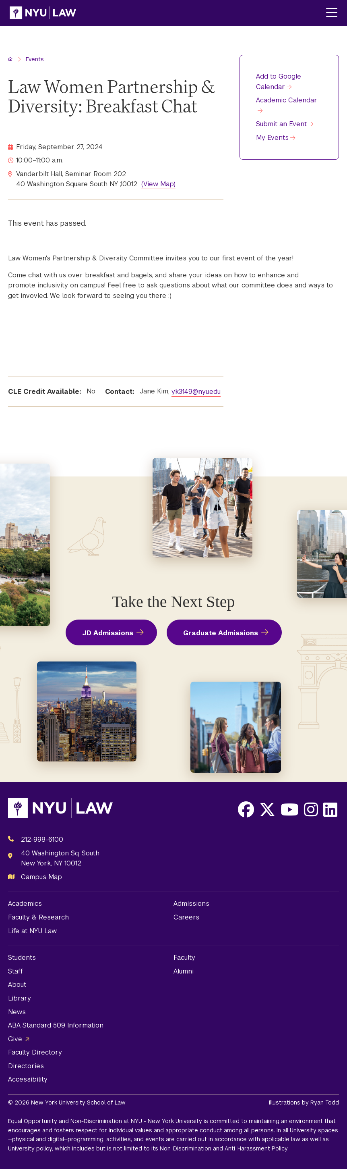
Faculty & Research (38, 917)
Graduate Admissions (220, 633)
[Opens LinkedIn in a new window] (330, 809)
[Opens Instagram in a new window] (311, 809)
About (17, 984)
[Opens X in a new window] (267, 809)
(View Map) (158, 184)
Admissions (191, 903)
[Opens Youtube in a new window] (290, 809)
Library (19, 998)
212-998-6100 (42, 839)
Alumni (184, 971)
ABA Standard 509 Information (55, 1025)
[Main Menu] (331, 13)
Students (22, 957)
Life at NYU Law (32, 931)
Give (15, 1039)
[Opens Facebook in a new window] (246, 809)
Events (35, 59)
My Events (272, 137)
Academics (25, 903)
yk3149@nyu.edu (196, 391)
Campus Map (41, 877)
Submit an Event (281, 124)
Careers (186, 917)
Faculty (184, 957)
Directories (26, 1066)
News (17, 1012)
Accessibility (28, 1079)
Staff (15, 971)
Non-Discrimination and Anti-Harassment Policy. (224, 1148)
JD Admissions (107, 633)
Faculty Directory (35, 1052)
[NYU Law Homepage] (43, 12)
